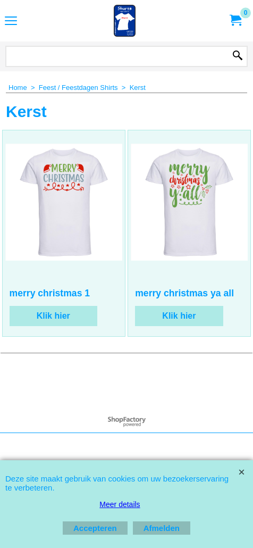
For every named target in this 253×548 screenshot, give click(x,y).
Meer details (119, 504)
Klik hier (53, 315)
